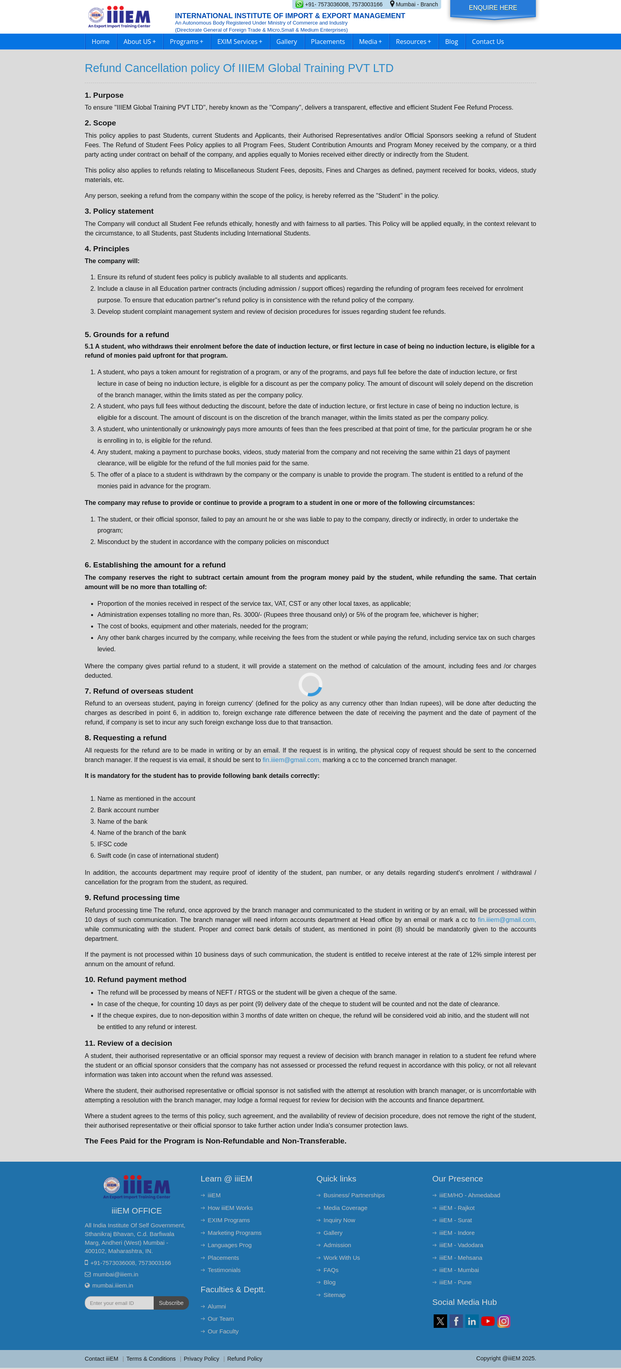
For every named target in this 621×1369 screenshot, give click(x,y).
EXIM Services (240, 41)
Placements (328, 41)
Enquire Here (493, 7)
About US (140, 41)
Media (370, 41)
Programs (187, 41)
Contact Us (488, 41)
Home (101, 41)
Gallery (286, 41)
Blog (451, 41)
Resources (413, 41)
